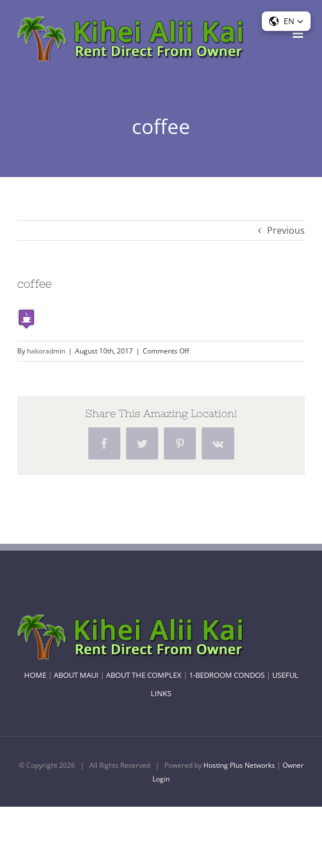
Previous (286, 230)
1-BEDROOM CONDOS (227, 675)
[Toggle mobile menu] (299, 34)
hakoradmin (46, 351)
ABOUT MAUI (76, 675)
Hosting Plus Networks (239, 765)
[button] (286, 21)
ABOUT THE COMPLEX (144, 675)
